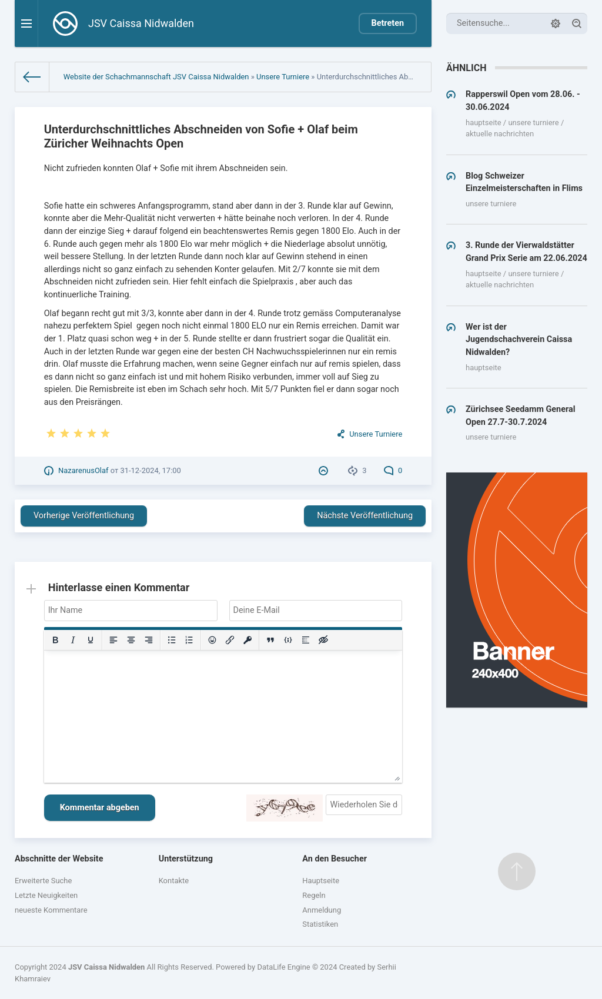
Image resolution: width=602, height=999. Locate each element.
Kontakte (174, 880)
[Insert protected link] (247, 640)
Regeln (313, 895)
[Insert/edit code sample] (288, 640)
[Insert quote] (270, 640)
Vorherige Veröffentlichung (84, 516)
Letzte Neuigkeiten (46, 895)
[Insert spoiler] (306, 640)
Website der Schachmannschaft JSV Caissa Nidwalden (156, 76)
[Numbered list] (189, 640)
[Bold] (55, 640)
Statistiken (320, 924)
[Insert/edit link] (230, 640)
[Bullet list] (171, 640)
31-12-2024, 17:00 (150, 470)
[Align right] (149, 640)
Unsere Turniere (282, 76)
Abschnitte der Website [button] (59, 859)
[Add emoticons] (212, 640)
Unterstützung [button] (186, 859)
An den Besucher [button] (334, 859)
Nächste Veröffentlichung (365, 516)
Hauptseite (320, 880)
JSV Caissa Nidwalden (106, 967)
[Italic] (73, 640)
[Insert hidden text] (323, 640)
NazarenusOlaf (83, 470)
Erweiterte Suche (43, 880)
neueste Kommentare (51, 910)
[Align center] (131, 640)
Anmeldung (321, 910)
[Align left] (113, 640)
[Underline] (90, 640)
